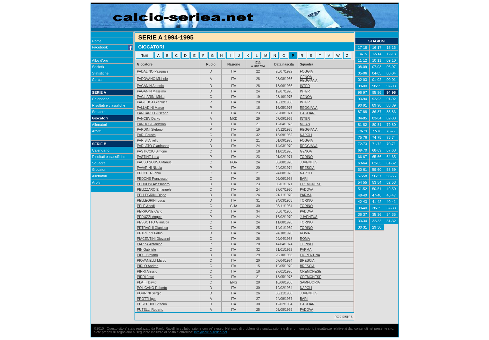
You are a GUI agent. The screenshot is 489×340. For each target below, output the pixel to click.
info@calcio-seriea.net (210, 332)
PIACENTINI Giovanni (153, 238)
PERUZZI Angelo (149, 217)
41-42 (376, 202)
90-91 (362, 105)
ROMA (305, 233)
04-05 (376, 73)
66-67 (362, 157)
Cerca (97, 80)
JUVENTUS (309, 162)
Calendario (100, 99)
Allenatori (99, 124)
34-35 (391, 214)
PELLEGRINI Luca (151, 200)
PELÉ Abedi (145, 206)
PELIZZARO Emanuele (154, 189)
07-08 (376, 67)
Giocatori (100, 118)
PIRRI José (145, 277)
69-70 (362, 150)
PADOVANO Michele (152, 79)
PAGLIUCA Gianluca (152, 102)
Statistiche (100, 73)
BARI (304, 178)
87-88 (362, 112)
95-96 (376, 92)
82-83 (391, 118)
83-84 (376, 118)
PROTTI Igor (146, 299)
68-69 (376, 150)
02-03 (362, 80)
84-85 (362, 118)
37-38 (391, 208)
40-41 (391, 202)
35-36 (376, 214)
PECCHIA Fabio (149, 173)
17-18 (362, 47)
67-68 (391, 150)
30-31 (362, 227)
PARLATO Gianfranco (153, 146)
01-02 (376, 80)
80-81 (376, 124)
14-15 (362, 54)
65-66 (376, 157)
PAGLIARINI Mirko (150, 97)
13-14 (376, 54)
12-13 (391, 54)
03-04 (391, 73)
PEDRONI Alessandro (153, 184)
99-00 (362, 86)
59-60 (376, 169)
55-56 (391, 176)
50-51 (376, 189)
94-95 (391, 92)
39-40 (362, 208)
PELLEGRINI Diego (151, 195)
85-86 (391, 112)
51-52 (362, 189)
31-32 (391, 221)
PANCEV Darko (148, 118)
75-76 (362, 137)
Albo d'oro (100, 60)
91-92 (391, 99)
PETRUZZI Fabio (149, 233)
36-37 (362, 214)
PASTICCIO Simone (152, 151)
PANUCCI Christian (151, 124)
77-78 (376, 131)
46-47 (391, 195)
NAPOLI (306, 135)
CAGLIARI (308, 113)
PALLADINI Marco (150, 107)
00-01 (391, 80)
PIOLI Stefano (147, 255)
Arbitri (96, 131)
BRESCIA (307, 168)
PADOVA (306, 189)
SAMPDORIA (310, 282)
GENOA (306, 77)
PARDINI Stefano (149, 129)
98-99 (376, 86)
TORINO (306, 157)
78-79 (362, 131)
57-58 (362, 176)
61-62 (391, 163)
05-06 (362, 73)
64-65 (391, 157)
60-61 (362, 169)
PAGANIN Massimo (151, 91)
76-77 (391, 131)
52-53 (391, 182)
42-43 (362, 202)
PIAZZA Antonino (149, 244)
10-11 (376, 60)
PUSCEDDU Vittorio (152, 304)
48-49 (362, 195)
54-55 (362, 182)
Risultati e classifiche (109, 105)
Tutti (144, 55)
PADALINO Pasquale (152, 71)
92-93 (376, 99)
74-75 (376, 137)
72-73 (362, 144)
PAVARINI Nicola (149, 168)
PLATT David (146, 282)
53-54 (376, 182)
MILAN (305, 124)
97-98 (391, 86)
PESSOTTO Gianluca (153, 222)
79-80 (391, 124)
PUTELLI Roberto (150, 309)
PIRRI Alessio (147, 271)
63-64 (362, 163)
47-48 (376, 195)
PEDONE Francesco (152, 178)
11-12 (362, 60)
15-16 (391, 47)
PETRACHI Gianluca (152, 228)
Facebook (112, 47)
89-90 (376, 105)
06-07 (391, 67)
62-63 (376, 163)
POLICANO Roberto (152, 288)
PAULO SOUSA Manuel (154, 162)
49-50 (391, 189)
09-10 (391, 60)
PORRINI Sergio (149, 293)
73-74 (391, 137)
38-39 (376, 208)
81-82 (362, 124)
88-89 (391, 105)
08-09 (362, 67)
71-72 (376, 144)
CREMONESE (310, 184)
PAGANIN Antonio (150, 86)
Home (97, 41)
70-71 (391, 144)
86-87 (376, 112)
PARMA (305, 195)
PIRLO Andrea (147, 266)
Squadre (99, 112)
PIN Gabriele (146, 249)
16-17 (376, 47)
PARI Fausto (146, 135)
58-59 (391, 169)
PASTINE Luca (148, 157)
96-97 (362, 92)
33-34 (362, 221)
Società (98, 67)
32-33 (376, 221)
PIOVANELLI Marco (151, 260)
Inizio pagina (343, 316)
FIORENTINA (310, 255)
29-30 (376, 227)
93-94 (362, 99)
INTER (305, 86)
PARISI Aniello (147, 140)
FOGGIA (306, 71)
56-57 (376, 176)
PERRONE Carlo (149, 211)
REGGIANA (309, 80)
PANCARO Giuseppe (152, 113)
